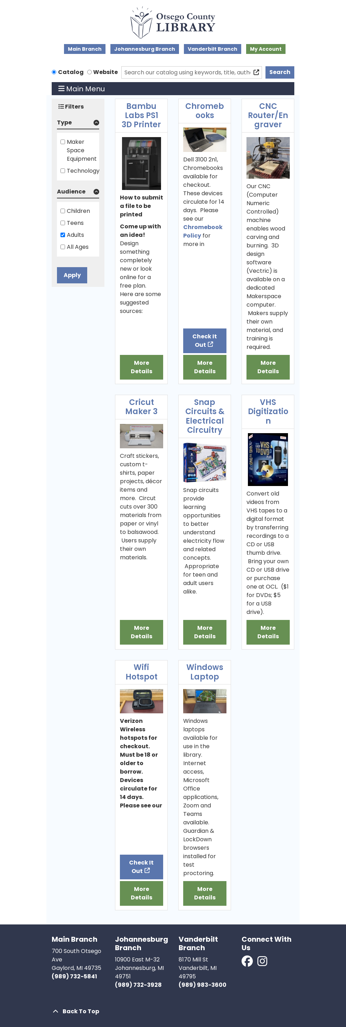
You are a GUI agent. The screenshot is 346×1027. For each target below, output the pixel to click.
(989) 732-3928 (138, 985)
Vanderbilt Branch (212, 49)
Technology (83, 171)
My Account (266, 49)
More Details (141, 367)
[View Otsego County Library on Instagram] (262, 963)
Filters (71, 107)
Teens (75, 223)
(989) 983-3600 (202, 985)
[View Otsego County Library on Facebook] (248, 963)
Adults (75, 235)
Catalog (71, 72)
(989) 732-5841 (74, 976)
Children (78, 211)
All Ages (78, 247)
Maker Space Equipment (82, 150)
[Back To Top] (173, 1011)
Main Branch (85, 49)
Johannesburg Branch (144, 49)
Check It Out (204, 340)
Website (105, 72)
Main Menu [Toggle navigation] (81, 89)
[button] (78, 123)
